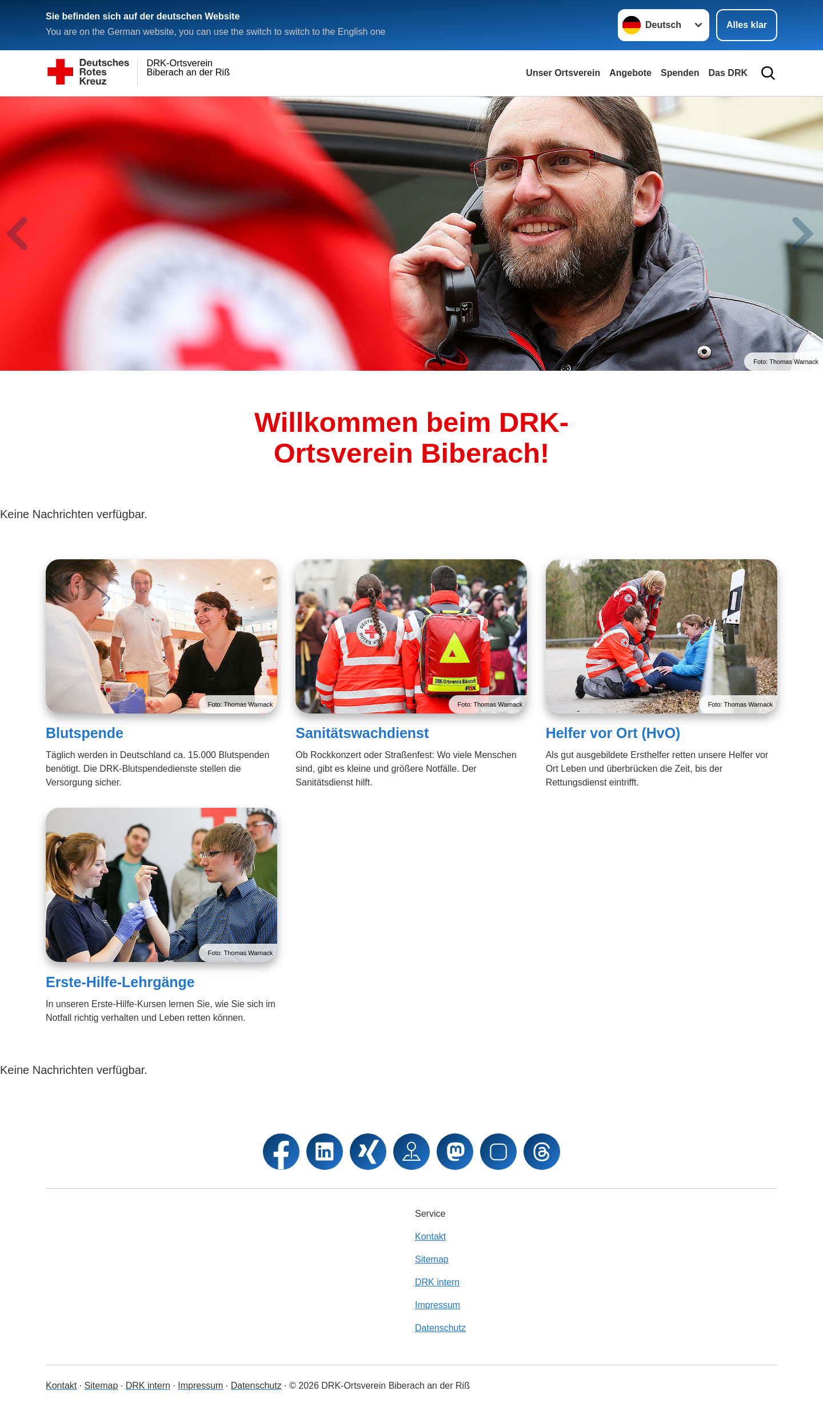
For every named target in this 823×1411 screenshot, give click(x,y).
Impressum (437, 1305)
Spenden (680, 73)
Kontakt (430, 1236)
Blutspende (84, 733)
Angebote (630, 73)
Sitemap (432, 1259)
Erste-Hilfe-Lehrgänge (120, 982)
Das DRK (728, 73)
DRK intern (437, 1282)
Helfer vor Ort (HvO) (613, 733)
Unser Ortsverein (563, 73)
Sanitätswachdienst (362, 733)
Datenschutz (440, 1328)
